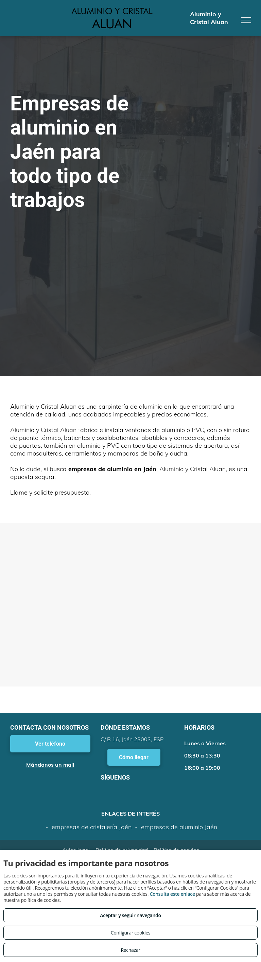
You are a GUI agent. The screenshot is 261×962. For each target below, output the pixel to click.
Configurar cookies (131, 932)
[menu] (246, 20)
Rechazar (130, 950)
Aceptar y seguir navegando (130, 915)
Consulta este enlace (172, 894)
